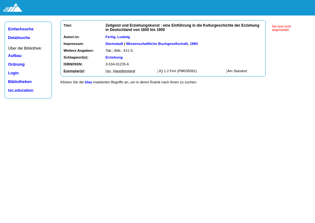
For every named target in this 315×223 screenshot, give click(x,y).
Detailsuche (19, 38)
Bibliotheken (20, 82)
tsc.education (20, 90)
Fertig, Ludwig (117, 37)
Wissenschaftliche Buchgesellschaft (157, 44)
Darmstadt (114, 44)
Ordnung (16, 64)
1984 (194, 44)
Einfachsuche (20, 29)
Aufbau (15, 56)
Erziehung (114, 57)
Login (13, 73)
